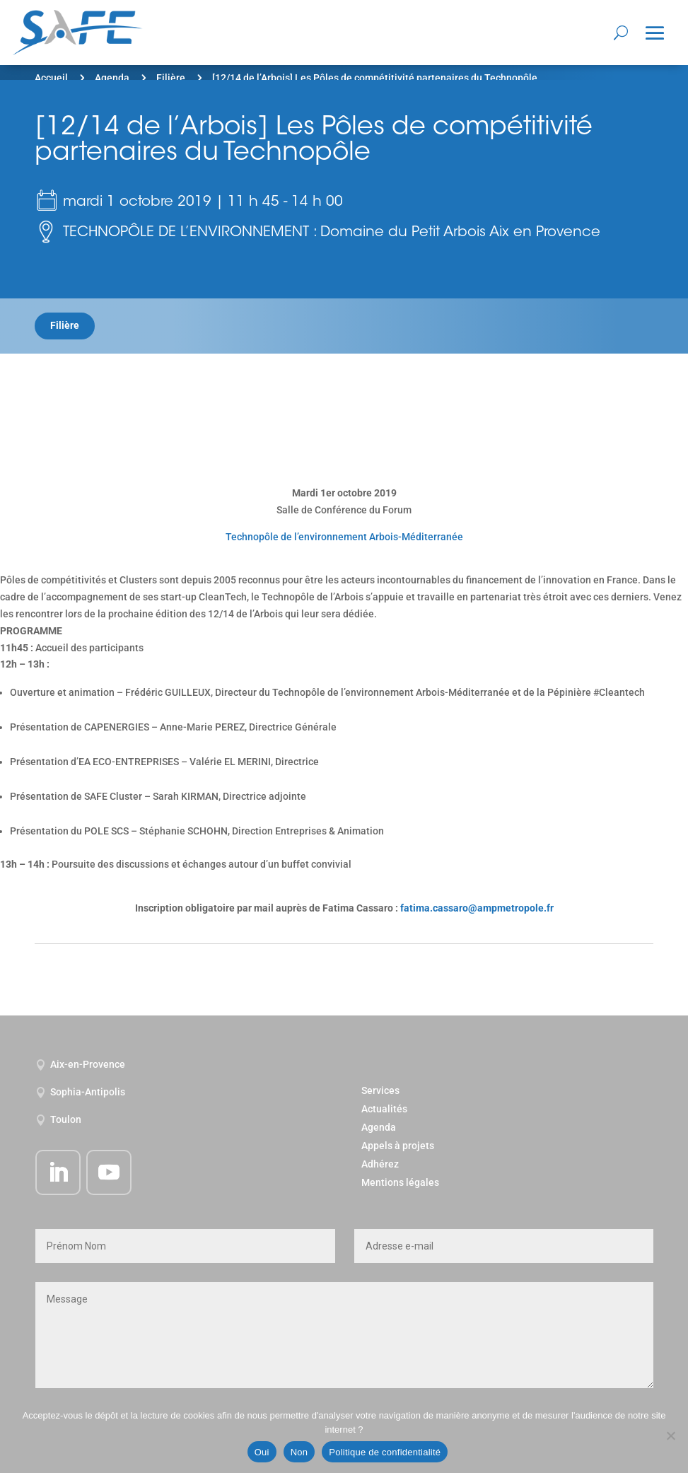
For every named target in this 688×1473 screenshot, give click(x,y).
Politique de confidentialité (385, 1452)
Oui (262, 1452)
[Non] (670, 1435)
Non (299, 1452)
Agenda (112, 77)
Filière (170, 77)
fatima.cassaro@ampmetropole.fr (477, 908)
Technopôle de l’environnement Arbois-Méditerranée (344, 536)
